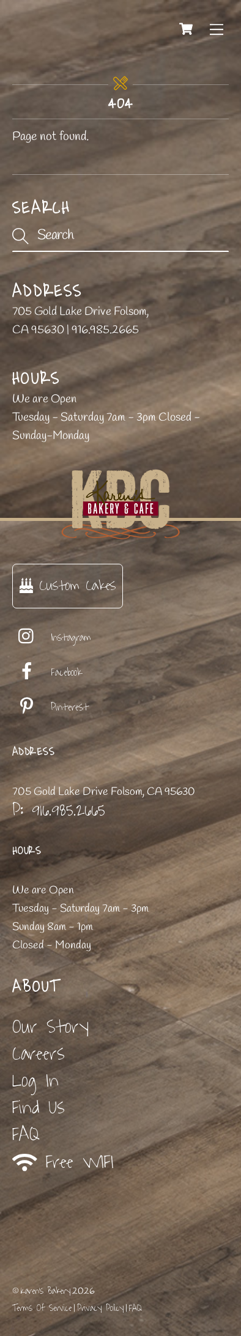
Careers (38, 1054)
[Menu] (216, 29)
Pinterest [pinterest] (50, 707)
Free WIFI (63, 1162)
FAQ (26, 1134)
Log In (35, 1081)
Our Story (50, 1027)
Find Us (38, 1107)
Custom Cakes (68, 585)
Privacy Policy (100, 1308)
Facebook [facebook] (47, 672)
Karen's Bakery (45, 1291)
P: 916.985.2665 (58, 810)
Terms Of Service (42, 1308)
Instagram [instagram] (51, 638)
